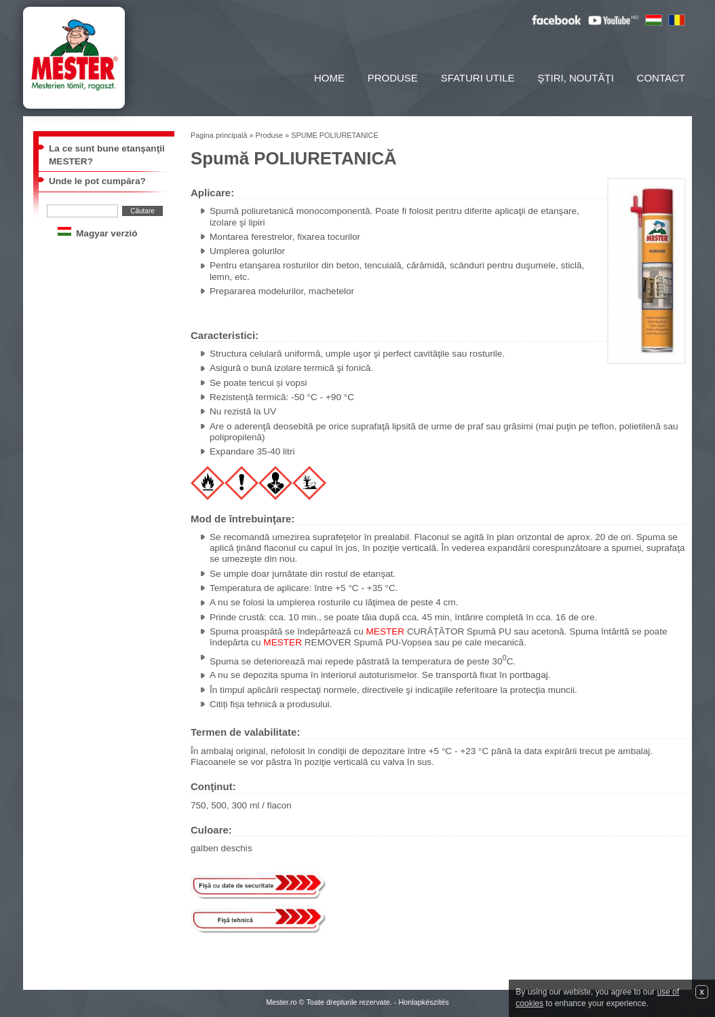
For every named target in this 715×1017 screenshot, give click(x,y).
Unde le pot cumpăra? (97, 181)
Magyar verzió (107, 233)
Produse (393, 78)
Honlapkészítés (423, 1002)
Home (329, 78)
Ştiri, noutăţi (575, 78)
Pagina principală (219, 135)
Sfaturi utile (478, 78)
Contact (661, 78)
